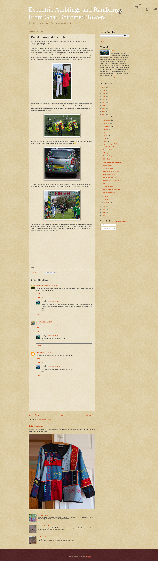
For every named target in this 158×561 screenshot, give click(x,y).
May (105, 138)
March (106, 196)
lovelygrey (39, 285)
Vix (37, 322)
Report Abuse (121, 221)
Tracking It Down (108, 186)
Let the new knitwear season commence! (50, 537)
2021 (104, 102)
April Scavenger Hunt (110, 144)
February (107, 199)
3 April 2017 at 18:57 (53, 336)
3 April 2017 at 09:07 (45, 322)
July (105, 132)
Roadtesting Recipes (109, 177)
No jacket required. (36, 426)
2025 (104, 90)
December (107, 117)
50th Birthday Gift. (109, 174)
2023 (104, 96)
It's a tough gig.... (108, 150)
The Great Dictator (109, 147)
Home (62, 415)
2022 (104, 99)
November (107, 120)
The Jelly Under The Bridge (46, 526)
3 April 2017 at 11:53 (46, 352)
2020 (104, 105)
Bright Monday (107, 165)
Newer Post (34, 415)
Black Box (106, 159)
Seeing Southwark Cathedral (112, 162)
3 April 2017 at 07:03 (50, 285)
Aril (43, 301)
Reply (38, 293)
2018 (104, 111)
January (106, 202)
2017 (104, 114)
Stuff (104, 183)
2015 (104, 209)
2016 (104, 206)
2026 (104, 87)
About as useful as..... (110, 192)
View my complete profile (107, 78)
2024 (104, 93)
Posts (103, 225)
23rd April (106, 153)
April (105, 141)
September (107, 126)
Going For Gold (108, 168)
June (105, 135)
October (106, 123)
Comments (105, 228)
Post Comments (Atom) (44, 419)
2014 (104, 212)
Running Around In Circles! (111, 189)
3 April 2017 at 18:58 (53, 366)
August (106, 129)
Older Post (90, 415)
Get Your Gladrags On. (45, 515)
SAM (37, 352)
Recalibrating (107, 156)
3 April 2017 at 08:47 (53, 301)
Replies (40, 297)
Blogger (88, 556)
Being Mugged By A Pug (111, 171)
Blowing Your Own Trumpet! (112, 180)
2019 (104, 108)
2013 (104, 215)
